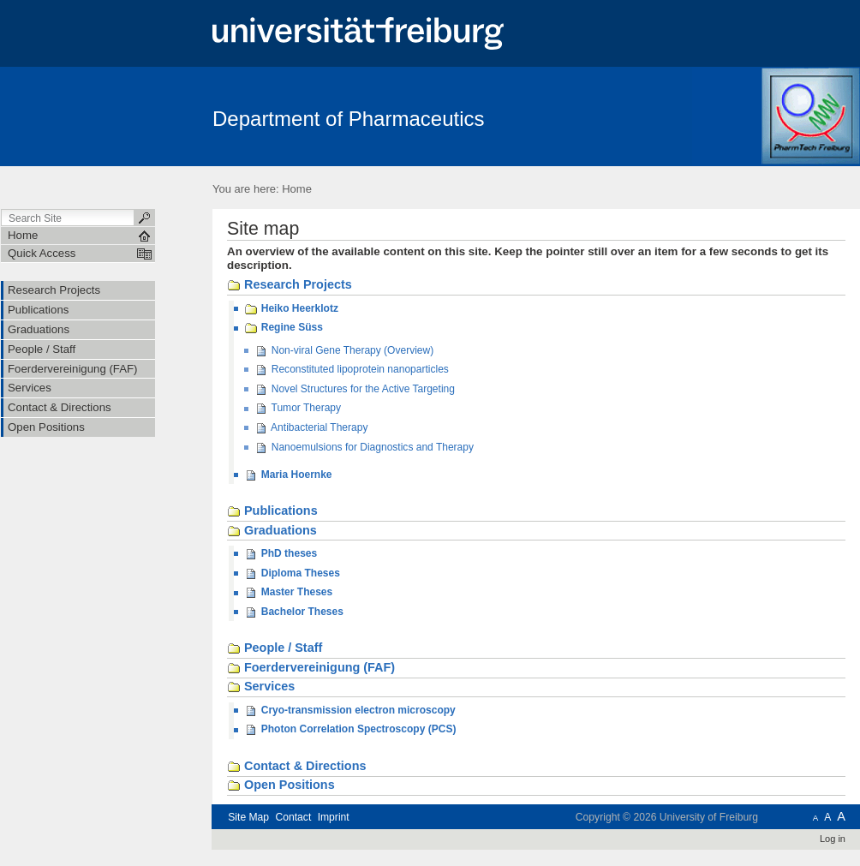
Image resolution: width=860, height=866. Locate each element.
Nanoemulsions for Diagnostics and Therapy (364, 448)
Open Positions (281, 785)
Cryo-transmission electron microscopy (349, 711)
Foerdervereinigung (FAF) (311, 668)
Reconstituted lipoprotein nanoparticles (351, 370)
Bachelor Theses (293, 612)
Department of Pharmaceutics (348, 118)
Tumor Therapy (297, 408)
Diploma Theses (292, 574)
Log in (832, 838)
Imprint (333, 817)
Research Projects (289, 285)
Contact (293, 817)
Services (261, 687)
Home (297, 188)
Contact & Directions (296, 766)
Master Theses (288, 593)
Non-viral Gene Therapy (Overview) (343, 351)
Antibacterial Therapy (310, 428)
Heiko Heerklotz (291, 309)
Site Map (248, 817)
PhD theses (280, 554)
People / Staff (274, 648)
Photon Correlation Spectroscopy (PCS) (350, 730)
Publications (272, 511)
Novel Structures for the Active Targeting (354, 390)
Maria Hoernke (287, 475)
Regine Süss (283, 328)
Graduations (272, 531)
